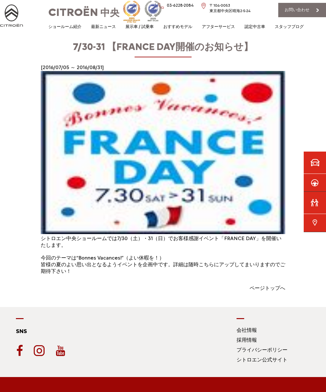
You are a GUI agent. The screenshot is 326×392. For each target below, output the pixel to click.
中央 (83, 12)
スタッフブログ (289, 26)
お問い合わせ (297, 9)
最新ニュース (103, 26)
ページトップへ (267, 288)
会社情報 (247, 330)
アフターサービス (218, 26)
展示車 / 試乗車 (139, 26)
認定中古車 (254, 26)
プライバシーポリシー (262, 350)
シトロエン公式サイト (262, 360)
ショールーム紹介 (65, 26)
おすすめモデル (177, 26)
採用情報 (247, 340)
